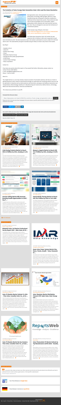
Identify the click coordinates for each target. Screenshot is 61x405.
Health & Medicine (11, 193)
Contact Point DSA (25, 401)
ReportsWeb (35, 340)
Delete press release (9, 114)
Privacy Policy (10, 401)
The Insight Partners (15, 13)
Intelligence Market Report (38, 247)
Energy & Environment (17, 12)
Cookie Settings (42, 401)
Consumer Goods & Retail (12, 146)
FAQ (2, 401)
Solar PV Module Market (7, 340)
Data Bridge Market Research (39, 292)
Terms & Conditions (17, 401)
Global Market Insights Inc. (7, 292)
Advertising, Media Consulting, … (44, 245)
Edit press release (22, 114)
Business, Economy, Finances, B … (44, 291)
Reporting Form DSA (34, 401)
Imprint (4, 401)
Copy (55, 98)
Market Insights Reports (7, 226)
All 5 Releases (5, 217)
